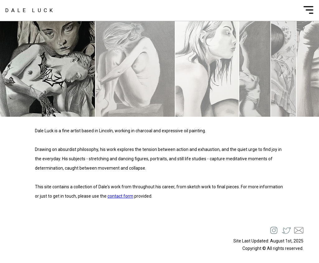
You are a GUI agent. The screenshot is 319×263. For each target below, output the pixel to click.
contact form (120, 196)
